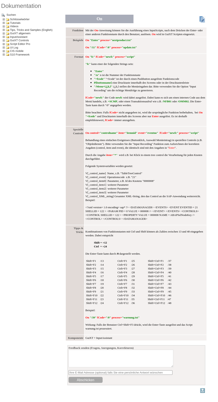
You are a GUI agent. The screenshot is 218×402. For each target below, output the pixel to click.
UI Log (14, 47)
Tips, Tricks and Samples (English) (31, 29)
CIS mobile (17, 51)
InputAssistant (18, 36)
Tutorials (15, 22)
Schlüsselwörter (20, 19)
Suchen (8, 15)
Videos (14, 26)
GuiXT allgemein (20, 33)
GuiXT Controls (19, 40)
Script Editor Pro (20, 44)
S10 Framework (20, 54)
